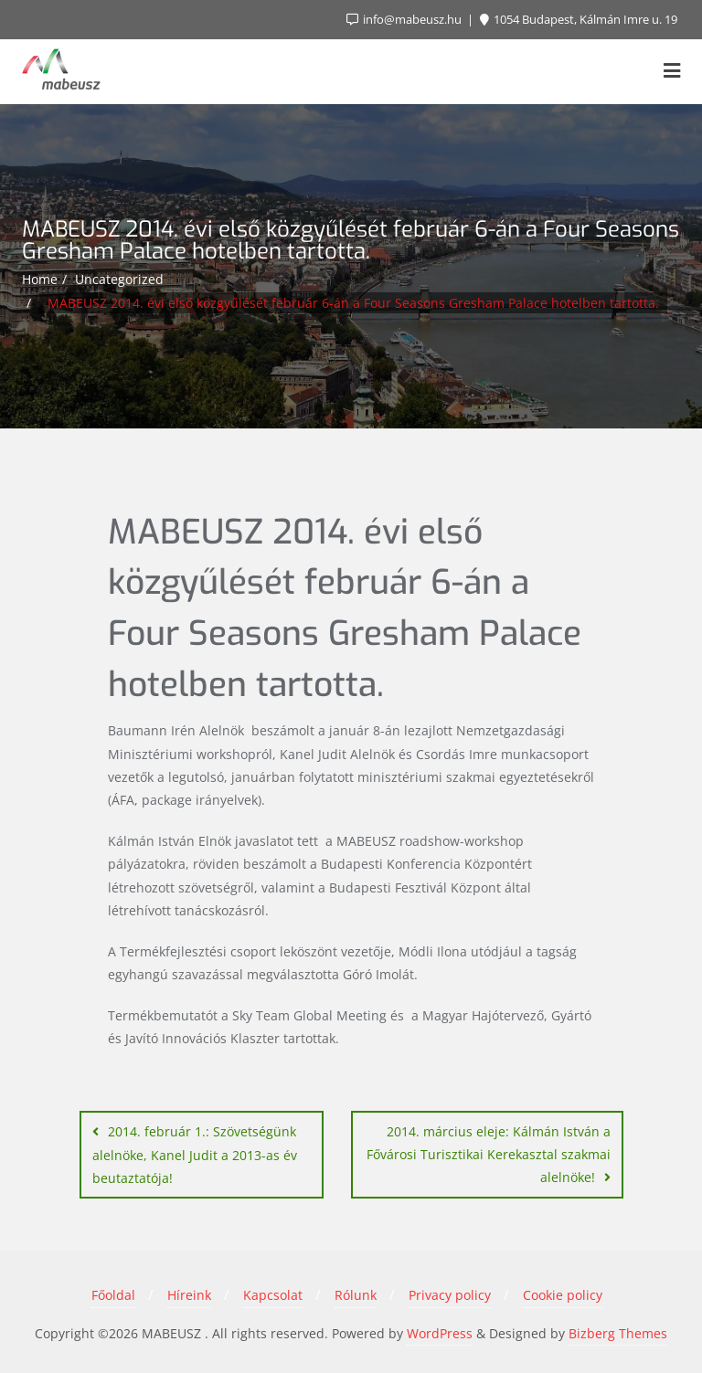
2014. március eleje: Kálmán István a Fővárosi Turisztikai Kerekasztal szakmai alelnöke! (489, 1154)
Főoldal (113, 1295)
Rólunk (356, 1295)
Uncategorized (119, 279)
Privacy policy (450, 1295)
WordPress (440, 1333)
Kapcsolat (273, 1295)
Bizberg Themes (618, 1333)
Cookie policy (562, 1295)
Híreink (189, 1295)
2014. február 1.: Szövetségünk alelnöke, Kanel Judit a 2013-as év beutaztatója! (194, 1155)
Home (40, 279)
